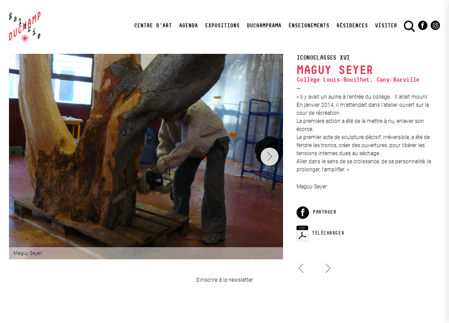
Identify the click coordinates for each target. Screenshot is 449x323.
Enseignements (308, 25)
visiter (386, 25)
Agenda (188, 25)
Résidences (352, 25)
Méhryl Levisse (326, 259)
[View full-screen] (146, 156)
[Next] (270, 157)
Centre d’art (153, 25)
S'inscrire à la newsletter (224, 280)
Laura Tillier (303, 276)
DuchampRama (264, 25)
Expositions (222, 25)
